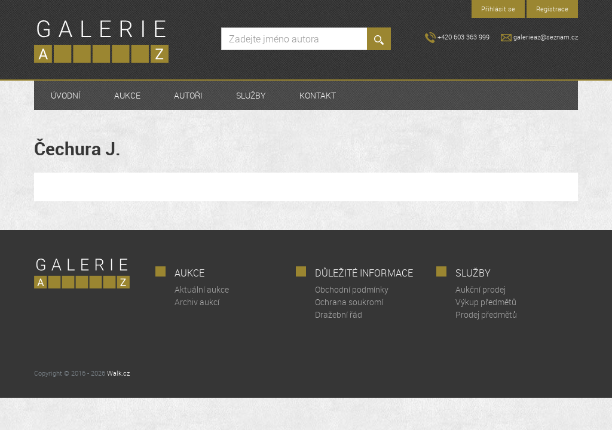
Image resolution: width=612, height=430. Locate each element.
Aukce (127, 95)
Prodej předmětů (486, 314)
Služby (251, 95)
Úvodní (66, 95)
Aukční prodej (480, 289)
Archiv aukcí (197, 302)
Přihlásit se (498, 8)
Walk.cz (118, 372)
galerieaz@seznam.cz (539, 36)
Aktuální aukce (202, 289)
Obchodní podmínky (351, 289)
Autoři (188, 95)
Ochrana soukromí (349, 302)
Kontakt (317, 95)
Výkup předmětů (485, 302)
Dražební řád (338, 314)
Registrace (552, 8)
